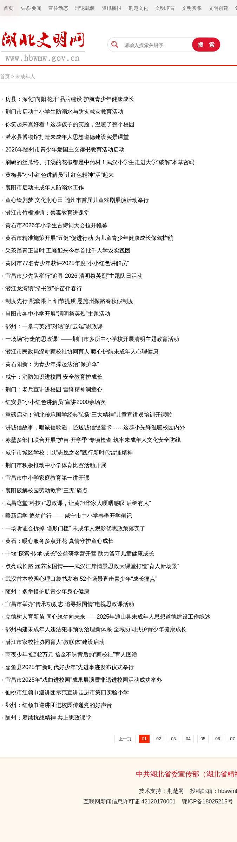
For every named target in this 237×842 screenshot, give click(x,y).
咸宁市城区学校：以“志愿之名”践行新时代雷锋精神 (69, 453)
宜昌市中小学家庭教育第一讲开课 (47, 478)
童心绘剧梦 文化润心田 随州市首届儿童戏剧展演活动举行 (77, 200)
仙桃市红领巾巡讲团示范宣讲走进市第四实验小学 (67, 692)
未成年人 (25, 76)
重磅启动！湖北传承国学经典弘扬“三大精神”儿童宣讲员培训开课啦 (88, 415)
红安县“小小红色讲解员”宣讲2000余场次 (55, 402)
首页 (5, 76)
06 (217, 738)
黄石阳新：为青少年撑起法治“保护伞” (52, 364)
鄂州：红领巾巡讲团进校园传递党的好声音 (58, 705)
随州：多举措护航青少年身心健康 (47, 591)
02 (158, 738)
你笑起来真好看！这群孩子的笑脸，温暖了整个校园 (69, 124)
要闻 (36, 8)
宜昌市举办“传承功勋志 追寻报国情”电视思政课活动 (69, 604)
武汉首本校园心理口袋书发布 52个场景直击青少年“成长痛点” (81, 579)
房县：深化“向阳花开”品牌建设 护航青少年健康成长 (69, 99)
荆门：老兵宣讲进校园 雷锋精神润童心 (53, 389)
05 (202, 738)
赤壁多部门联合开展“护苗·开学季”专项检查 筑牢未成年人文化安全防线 (93, 440)
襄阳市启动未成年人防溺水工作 (44, 187)
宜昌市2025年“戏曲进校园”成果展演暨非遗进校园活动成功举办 (83, 680)
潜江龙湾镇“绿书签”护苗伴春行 (43, 288)
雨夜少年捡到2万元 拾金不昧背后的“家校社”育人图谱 (71, 655)
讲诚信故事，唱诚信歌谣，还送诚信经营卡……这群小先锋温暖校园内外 (95, 427)
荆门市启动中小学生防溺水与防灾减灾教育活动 (64, 112)
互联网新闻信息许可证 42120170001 (130, 801)
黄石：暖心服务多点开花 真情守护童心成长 (59, 541)
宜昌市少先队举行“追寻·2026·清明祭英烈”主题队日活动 (74, 276)
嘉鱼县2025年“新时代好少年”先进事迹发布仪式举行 (69, 667)
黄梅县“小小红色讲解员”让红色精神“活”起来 (59, 175)
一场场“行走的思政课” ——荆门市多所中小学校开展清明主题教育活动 (92, 339)
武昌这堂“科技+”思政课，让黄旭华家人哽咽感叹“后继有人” (78, 503)
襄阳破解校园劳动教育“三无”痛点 (46, 490)
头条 (25, 8)
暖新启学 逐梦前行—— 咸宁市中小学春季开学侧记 (68, 516)
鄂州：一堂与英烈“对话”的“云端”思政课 (54, 326)
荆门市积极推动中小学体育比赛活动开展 (55, 465)
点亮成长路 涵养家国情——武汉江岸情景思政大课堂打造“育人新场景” (92, 566)
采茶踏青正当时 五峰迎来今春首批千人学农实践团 (67, 251)
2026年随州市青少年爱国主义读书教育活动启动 (65, 150)
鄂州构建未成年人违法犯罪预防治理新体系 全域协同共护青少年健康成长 (95, 629)
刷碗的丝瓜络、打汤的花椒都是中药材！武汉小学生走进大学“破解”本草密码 (100, 162)
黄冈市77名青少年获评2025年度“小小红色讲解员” (67, 263)
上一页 (125, 738)
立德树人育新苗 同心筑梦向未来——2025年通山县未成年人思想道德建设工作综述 (107, 617)
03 (173, 738)
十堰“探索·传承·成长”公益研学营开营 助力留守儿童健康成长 (79, 554)
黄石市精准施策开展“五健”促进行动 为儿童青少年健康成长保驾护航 (89, 238)
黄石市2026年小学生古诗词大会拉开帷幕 (56, 225)
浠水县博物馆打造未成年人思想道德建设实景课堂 (67, 137)
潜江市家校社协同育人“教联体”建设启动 (55, 642)
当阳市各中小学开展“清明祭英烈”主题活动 (57, 314)
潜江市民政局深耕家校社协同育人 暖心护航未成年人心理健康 (81, 352)
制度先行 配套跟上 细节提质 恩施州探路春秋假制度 (69, 301)
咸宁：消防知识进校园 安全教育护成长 (53, 377)
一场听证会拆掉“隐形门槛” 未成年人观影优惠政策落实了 (75, 528)
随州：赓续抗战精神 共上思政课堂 (48, 718)
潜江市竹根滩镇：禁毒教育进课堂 (47, 213)
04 (188, 738)
